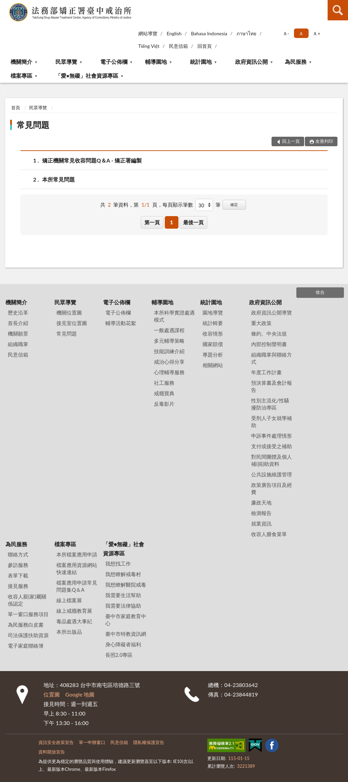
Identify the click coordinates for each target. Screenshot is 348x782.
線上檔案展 (69, 600)
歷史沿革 (18, 312)
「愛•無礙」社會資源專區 (86, 75)
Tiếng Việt (149, 46)
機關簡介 (21, 61)
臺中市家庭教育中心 (125, 619)
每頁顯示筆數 (177, 205)
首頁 (15, 107)
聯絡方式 (18, 554)
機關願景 (18, 333)
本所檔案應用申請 (76, 554)
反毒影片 (164, 404)
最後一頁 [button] (193, 222)
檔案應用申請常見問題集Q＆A (76, 586)
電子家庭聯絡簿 (26, 646)
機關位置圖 (69, 312)
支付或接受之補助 (271, 446)
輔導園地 (156, 61)
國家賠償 (213, 344)
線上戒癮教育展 (74, 611)
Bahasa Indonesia (209, 33)
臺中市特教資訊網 (125, 634)
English (174, 33)
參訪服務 (18, 565)
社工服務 (164, 383)
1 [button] (171, 222)
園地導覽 (213, 312)
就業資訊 (261, 523)
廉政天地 (261, 502)
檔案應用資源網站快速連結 (76, 568)
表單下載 (18, 575)
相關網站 (213, 365)
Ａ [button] (301, 33)
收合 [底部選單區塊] (320, 292)
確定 (234, 204)
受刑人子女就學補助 (271, 421)
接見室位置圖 (71, 323)
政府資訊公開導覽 (271, 312)
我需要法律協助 (123, 606)
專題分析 (213, 354)
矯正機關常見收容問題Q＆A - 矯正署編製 (92, 160)
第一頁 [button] (152, 222)
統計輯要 (213, 323)
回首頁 (204, 46)
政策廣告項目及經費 (271, 488)
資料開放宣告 (51, 752)
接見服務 (18, 586)
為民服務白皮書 (26, 625)
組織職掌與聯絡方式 (271, 358)
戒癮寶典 (164, 393)
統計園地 (201, 61)
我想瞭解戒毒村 (123, 574)
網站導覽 (147, 33)
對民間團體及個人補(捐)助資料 (271, 460)
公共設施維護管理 (271, 474)
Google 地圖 (79, 694)
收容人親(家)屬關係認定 (27, 600)
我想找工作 (118, 563)
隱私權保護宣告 (148, 742)
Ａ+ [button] (316, 33)
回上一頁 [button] (291, 141)
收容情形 (213, 333)
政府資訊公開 (251, 61)
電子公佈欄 (113, 61)
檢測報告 (261, 513)
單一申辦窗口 (92, 742)
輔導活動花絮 (120, 323)
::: (5, 5)
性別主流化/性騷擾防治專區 (270, 404)
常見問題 (33, 125)
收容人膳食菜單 (269, 534)
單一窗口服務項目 (28, 614)
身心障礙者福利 (123, 644)
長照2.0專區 (119, 655)
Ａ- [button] (286, 33)
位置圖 (52, 694)
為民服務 (296, 61)
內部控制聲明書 (269, 344)
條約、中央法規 (269, 333)
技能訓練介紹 (169, 351)
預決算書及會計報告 (271, 386)
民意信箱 (178, 46)
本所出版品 (69, 632)
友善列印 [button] (324, 141)
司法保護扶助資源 (28, 635)
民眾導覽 (66, 61)
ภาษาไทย (246, 33)
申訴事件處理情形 (271, 436)
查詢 (338, 10)
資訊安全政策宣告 (56, 742)
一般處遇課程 (169, 330)
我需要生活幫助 (123, 595)
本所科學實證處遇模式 (174, 316)
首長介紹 (18, 323)
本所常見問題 (58, 179)
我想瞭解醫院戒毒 (125, 584)
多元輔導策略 (169, 341)
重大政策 (261, 323)
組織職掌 (18, 344)
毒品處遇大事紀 (74, 621)
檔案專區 (21, 75)
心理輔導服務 (169, 372)
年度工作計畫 (266, 372)
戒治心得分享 (169, 362)
